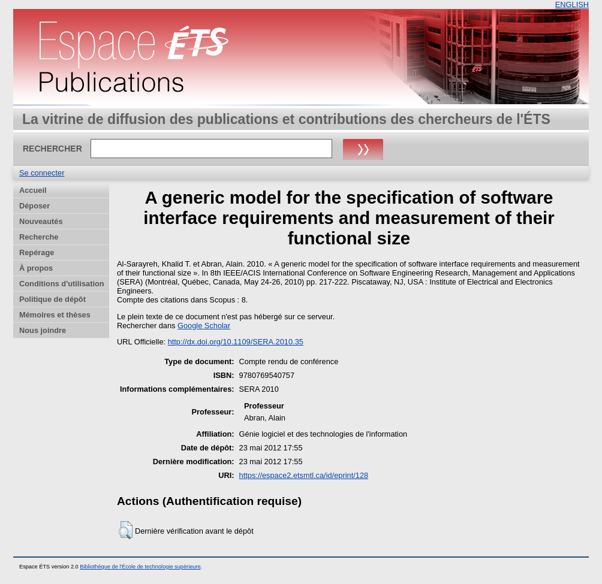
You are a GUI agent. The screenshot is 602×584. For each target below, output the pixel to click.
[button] (126, 530)
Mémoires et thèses (55, 314)
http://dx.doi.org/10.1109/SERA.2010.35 (235, 341)
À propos (36, 268)
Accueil (33, 190)
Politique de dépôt (52, 299)
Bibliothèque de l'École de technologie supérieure (140, 567)
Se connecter (41, 172)
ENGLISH (572, 4)
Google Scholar (203, 325)
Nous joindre (42, 330)
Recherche (38, 236)
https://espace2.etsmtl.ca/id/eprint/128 (304, 475)
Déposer (34, 205)
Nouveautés (41, 221)
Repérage (36, 252)
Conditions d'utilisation (61, 283)
